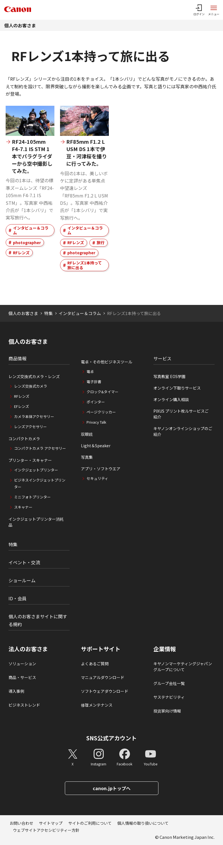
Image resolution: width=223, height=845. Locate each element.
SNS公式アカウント (111, 738)
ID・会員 (17, 598)
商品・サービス (22, 677)
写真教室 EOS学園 (169, 376)
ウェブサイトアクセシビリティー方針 (46, 830)
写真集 (87, 457)
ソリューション (22, 663)
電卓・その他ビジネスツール (106, 362)
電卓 (90, 371)
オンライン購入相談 (171, 399)
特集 (48, 313)
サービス (162, 358)
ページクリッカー (101, 412)
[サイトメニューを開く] (213, 10)
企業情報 (164, 649)
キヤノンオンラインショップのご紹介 (182, 431)
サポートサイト (100, 649)
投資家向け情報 (167, 711)
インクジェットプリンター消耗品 (36, 522)
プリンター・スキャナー (30, 460)
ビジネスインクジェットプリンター (39, 483)
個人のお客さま (20, 25)
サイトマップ (51, 823)
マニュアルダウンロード (102, 677)
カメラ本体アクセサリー (34, 416)
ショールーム (22, 580)
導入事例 (16, 691)
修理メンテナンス (96, 705)
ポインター (96, 401)
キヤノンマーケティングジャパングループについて (182, 666)
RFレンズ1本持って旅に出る (84, 265)
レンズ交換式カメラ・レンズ (34, 376)
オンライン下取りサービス (177, 388)
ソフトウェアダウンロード (104, 691)
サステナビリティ (169, 697)
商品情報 (17, 358)
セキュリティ (97, 478)
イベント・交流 (24, 562)
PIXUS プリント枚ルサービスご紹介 (181, 414)
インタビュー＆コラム (30, 230)
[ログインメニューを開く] (199, 10)
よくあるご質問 (95, 663)
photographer (27, 242)
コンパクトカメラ (24, 438)
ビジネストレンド (24, 705)
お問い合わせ (21, 823)
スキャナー (23, 507)
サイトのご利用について (90, 823)
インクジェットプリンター (36, 470)
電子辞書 (94, 381)
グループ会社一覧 (169, 683)
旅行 (101, 242)
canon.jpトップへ (112, 788)
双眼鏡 (87, 434)
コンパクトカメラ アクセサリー (40, 448)
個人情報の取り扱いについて (143, 823)
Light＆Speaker (96, 445)
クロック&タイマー (102, 391)
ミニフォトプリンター (32, 497)
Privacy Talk (96, 422)
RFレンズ (21, 252)
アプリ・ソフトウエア (100, 468)
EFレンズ (21, 406)
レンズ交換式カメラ (30, 386)
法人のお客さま (28, 649)
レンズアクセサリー (30, 426)
